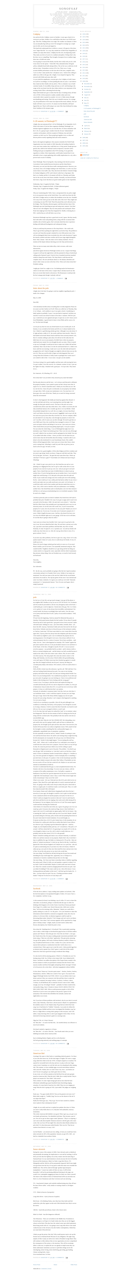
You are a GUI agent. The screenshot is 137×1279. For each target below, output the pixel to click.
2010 (84, 78)
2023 (84, 42)
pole (34, 597)
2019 (84, 53)
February (86, 131)
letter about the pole (41, 288)
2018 (84, 56)
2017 (84, 59)
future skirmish (39, 1149)
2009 (84, 81)
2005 (84, 146)
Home (55, 1264)
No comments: (61, 587)
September (87, 92)
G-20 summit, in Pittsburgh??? (45, 121)
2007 (84, 140)
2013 (84, 70)
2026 (84, 34)
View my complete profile (89, 158)
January (86, 134)
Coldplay (36, 34)
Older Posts (74, 1264)
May (85, 103)
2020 (84, 50)
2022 (84, 45)
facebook (36, 889)
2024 (84, 39)
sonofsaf (68, 8)
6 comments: (60, 1257)
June (85, 100)
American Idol (39, 1053)
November (87, 86)
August (86, 95)
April (85, 125)
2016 (84, 62)
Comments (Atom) (46, 1268)
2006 (84, 143)
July (85, 97)
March (86, 128)
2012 (84, 73)
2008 (84, 137)
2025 (84, 37)
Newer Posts (36, 1264)
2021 (84, 48)
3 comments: (60, 1139)
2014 (84, 67)
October (86, 89)
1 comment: (60, 111)
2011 (84, 75)
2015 (84, 64)
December (87, 83)
